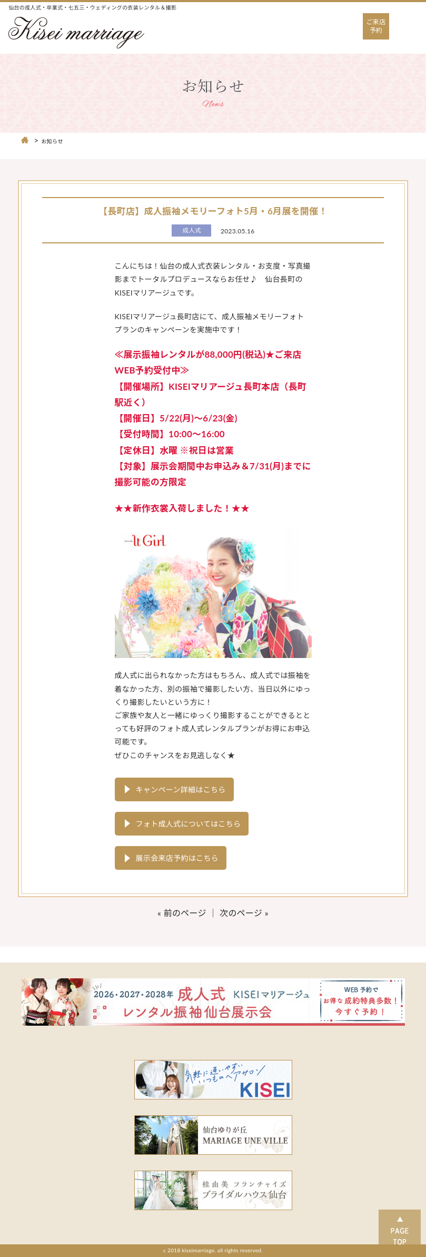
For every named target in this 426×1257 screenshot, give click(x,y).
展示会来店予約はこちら (177, 857)
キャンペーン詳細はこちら (181, 789)
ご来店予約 (376, 26)
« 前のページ (181, 913)
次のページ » (244, 913)
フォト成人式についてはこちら (188, 823)
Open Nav (411, 18)
